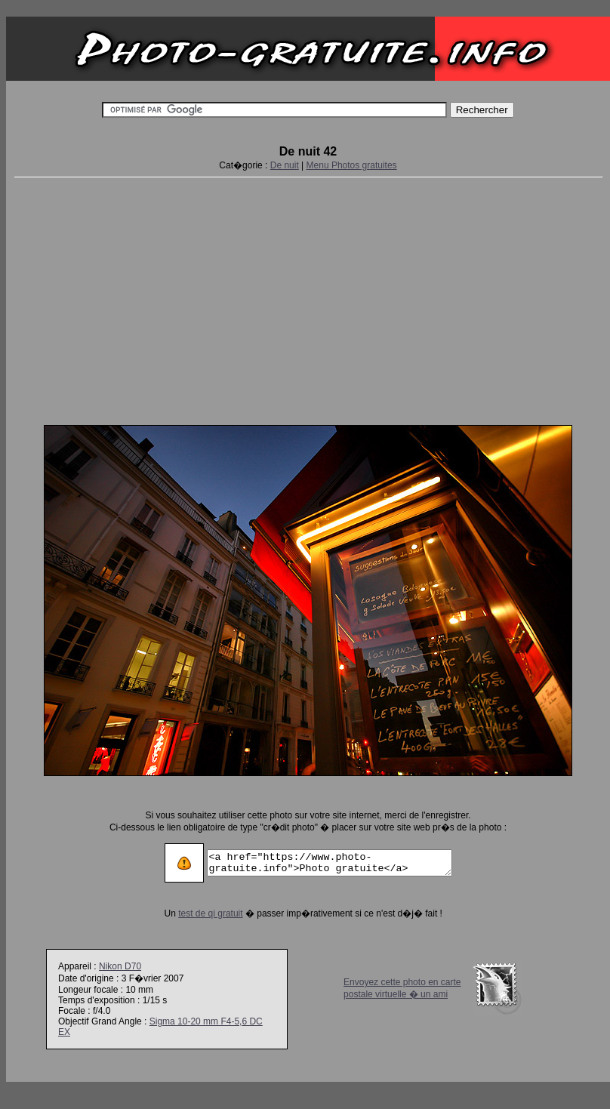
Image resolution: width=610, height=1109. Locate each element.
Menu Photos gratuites (352, 165)
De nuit (284, 165)
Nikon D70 (120, 966)
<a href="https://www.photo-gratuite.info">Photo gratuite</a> (330, 863)
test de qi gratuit (196, 913)
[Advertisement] (308, 298)
